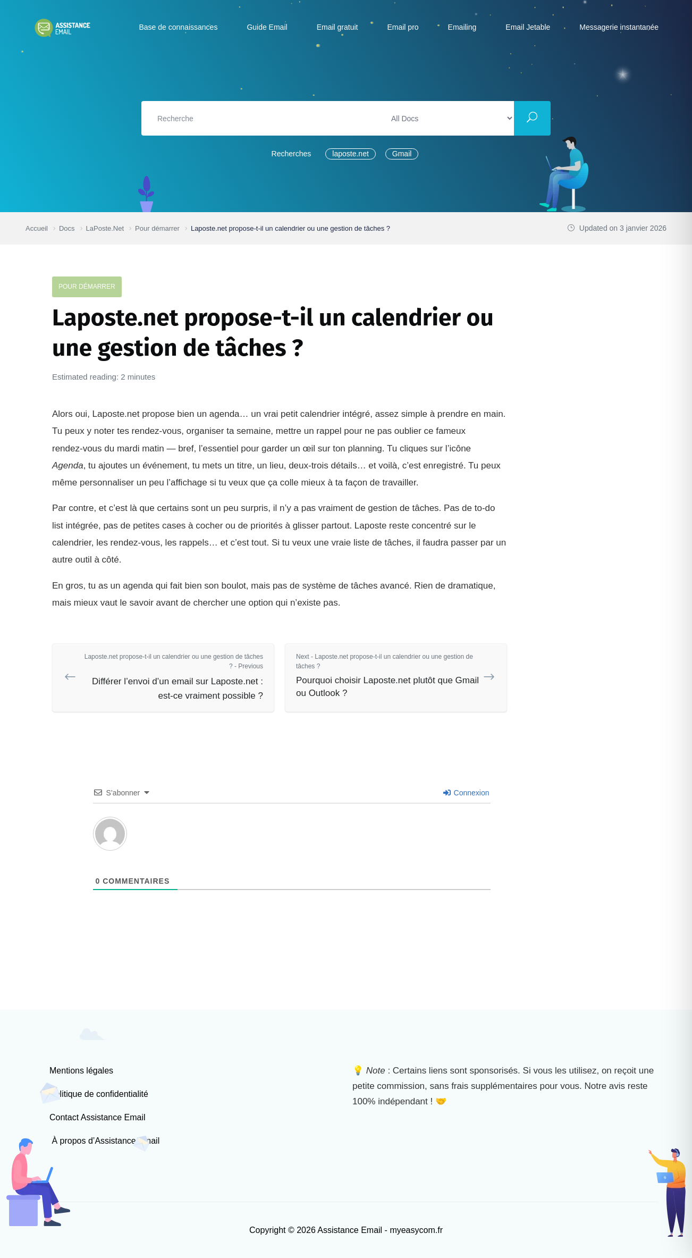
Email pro (402, 27)
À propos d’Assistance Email (104, 1140)
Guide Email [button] (267, 27)
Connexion (466, 793)
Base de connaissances (178, 27)
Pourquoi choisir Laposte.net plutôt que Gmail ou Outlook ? (388, 675)
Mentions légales (81, 1070)
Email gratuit (337, 27)
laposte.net (350, 153)
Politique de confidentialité (98, 1093)
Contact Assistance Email (97, 1117)
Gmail (402, 153)
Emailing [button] (462, 27)
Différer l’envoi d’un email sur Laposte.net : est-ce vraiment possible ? (171, 676)
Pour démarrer (86, 286)
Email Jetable (527, 27)
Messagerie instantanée (619, 27)
